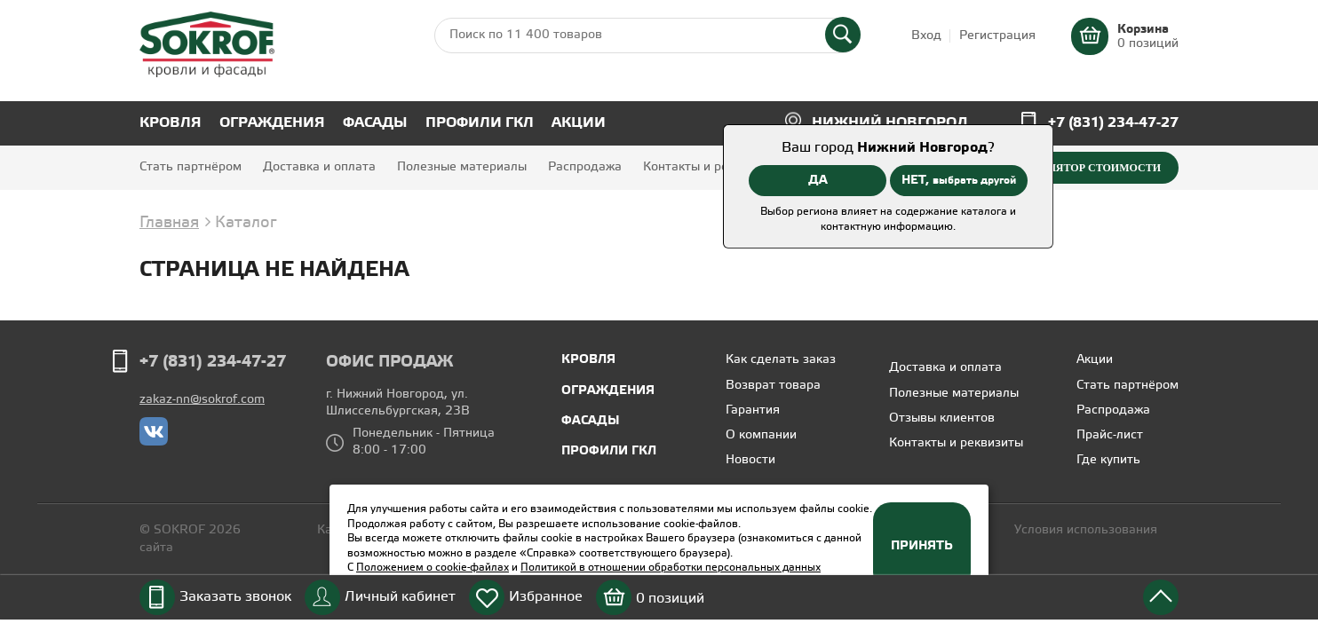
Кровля (170, 122)
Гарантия (753, 410)
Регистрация (997, 35)
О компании (761, 435)
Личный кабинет (400, 596)
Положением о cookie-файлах (432, 567)
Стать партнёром (190, 167)
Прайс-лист (1109, 435)
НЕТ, (958, 180)
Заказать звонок (235, 596)
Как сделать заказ (781, 359)
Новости (750, 460)
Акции (579, 122)
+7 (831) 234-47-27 (1113, 122)
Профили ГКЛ (479, 122)
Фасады (375, 122)
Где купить (1108, 460)
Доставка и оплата (319, 167)
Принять (922, 546)
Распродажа (585, 167)
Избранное (546, 596)
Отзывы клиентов (942, 418)
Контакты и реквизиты (710, 167)
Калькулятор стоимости (1082, 168)
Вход (926, 35)
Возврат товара (773, 385)
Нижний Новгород (890, 122)
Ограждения (272, 122)
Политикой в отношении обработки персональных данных (670, 567)
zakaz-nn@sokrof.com (202, 399)
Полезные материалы (462, 167)
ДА (818, 180)
